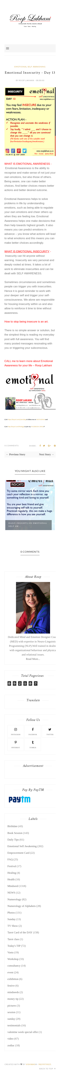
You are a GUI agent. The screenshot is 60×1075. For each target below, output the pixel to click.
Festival (12, 866)
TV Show (13, 925)
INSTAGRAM (40, 419)
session (11, 1012)
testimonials (14, 1025)
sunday (11, 1018)
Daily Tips (13, 839)
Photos (11, 912)
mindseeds (13, 992)
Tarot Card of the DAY (20, 932)
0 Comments (11, 445)
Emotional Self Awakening (30, 66)
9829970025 (44, 1064)
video (11, 1038)
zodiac (11, 1045)
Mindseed (13, 886)
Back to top (47, 1068)
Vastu (11, 952)
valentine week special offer (23, 1032)
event (10, 972)
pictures (12, 1005)
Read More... (33, 658)
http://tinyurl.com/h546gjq (16, 426)
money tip (13, 998)
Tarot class (13, 939)
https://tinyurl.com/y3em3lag (17, 419)
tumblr (32, 744)
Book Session (15, 833)
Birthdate (13, 826)
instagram (15, 731)
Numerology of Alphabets (22, 906)
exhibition (13, 979)
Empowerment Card (18, 852)
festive (11, 985)
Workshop (13, 959)
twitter (49, 731)
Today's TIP (14, 945)
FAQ (10, 859)
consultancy (14, 965)
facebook (32, 731)
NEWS (11, 892)
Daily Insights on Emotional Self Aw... (27, 524)
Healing (12, 872)
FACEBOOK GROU (37, 426)
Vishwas (30, 1064)
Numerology (14, 899)
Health (11, 879)
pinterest (16, 744)
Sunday (12, 919)
